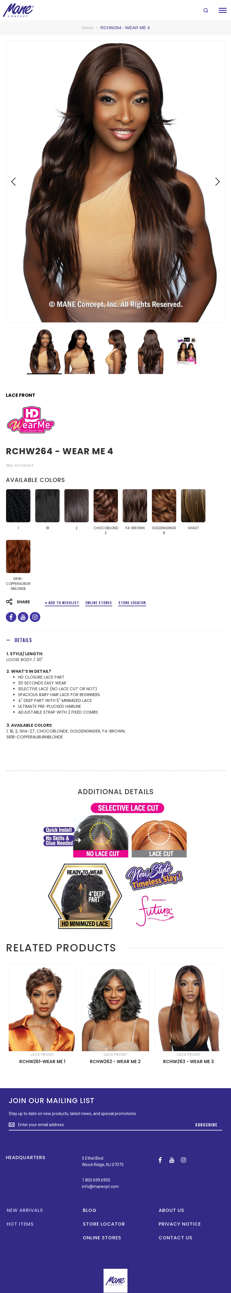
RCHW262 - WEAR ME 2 (115, 1061)
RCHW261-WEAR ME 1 (42, 1061)
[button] (13, 181)
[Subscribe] (206, 1124)
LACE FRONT (20, 395)
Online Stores (98, 602)
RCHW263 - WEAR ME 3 (188, 1061)
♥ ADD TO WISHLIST (62, 602)
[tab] (115, 640)
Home (87, 27)
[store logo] (18, 10)
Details (23, 640)
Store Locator (132, 602)
